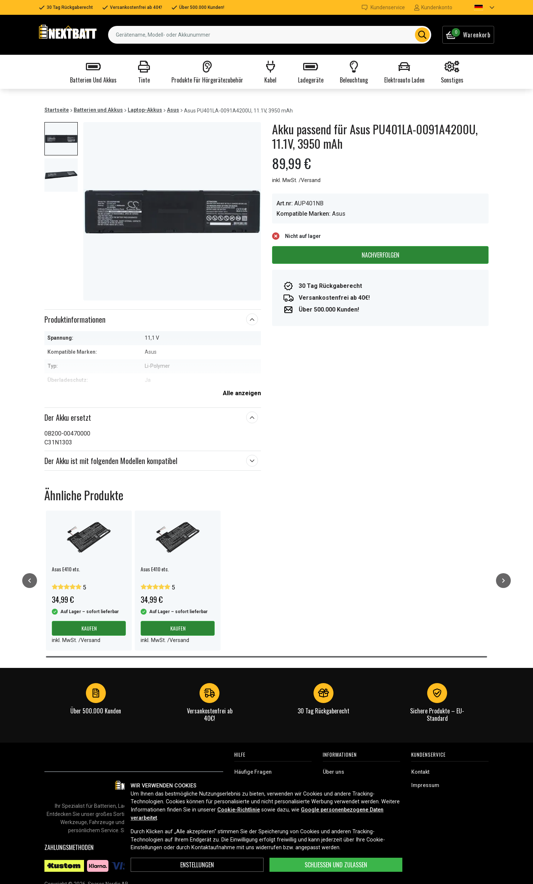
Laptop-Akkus (145, 110)
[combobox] (269, 35)
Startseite (56, 110)
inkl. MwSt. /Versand (296, 180)
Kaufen (89, 628)
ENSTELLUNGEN (197, 864)
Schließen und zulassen (336, 864)
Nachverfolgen (380, 255)
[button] (478, 7)
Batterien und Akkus (98, 110)
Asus (173, 110)
